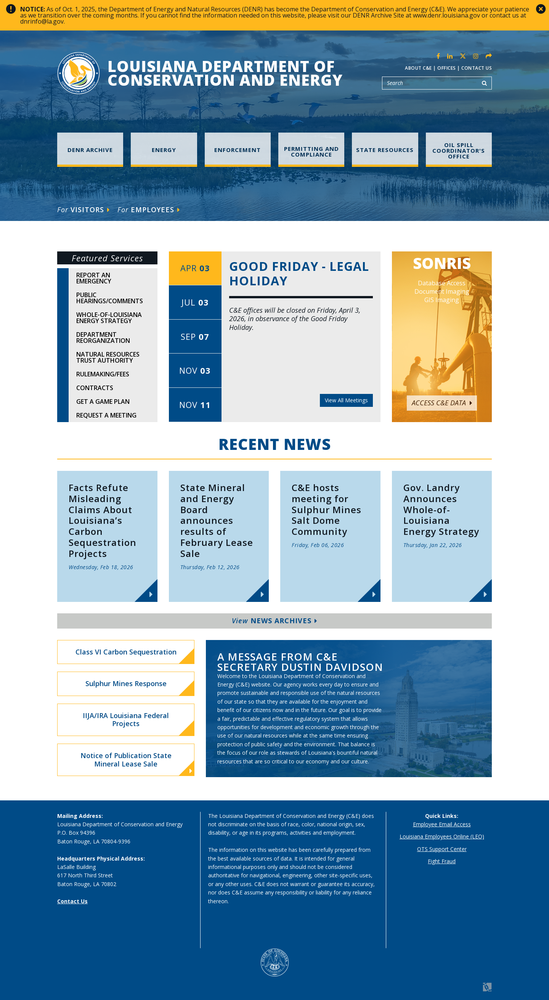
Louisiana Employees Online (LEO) (442, 836)
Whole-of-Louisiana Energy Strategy (109, 317)
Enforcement (237, 150)
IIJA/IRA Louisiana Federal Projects (126, 719)
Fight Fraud (442, 861)
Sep (195, 336)
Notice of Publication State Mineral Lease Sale (136, 763)
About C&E (418, 68)
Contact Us (476, 68)
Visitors (83, 209)
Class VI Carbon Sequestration (126, 651)
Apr (195, 268)
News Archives (274, 620)
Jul (195, 302)
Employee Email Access (442, 824)
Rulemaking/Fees (102, 374)
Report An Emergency (93, 278)
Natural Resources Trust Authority (108, 357)
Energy (164, 150)
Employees (148, 209)
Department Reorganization (103, 337)
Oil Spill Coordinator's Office (458, 150)
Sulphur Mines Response (126, 683)
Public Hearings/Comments (109, 298)
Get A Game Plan (103, 401)
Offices (446, 68)
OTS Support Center (442, 849)
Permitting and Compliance (311, 151)
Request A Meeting (106, 415)
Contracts (94, 388)
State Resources (385, 150)
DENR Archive (90, 150)
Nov (195, 370)
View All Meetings (346, 400)
